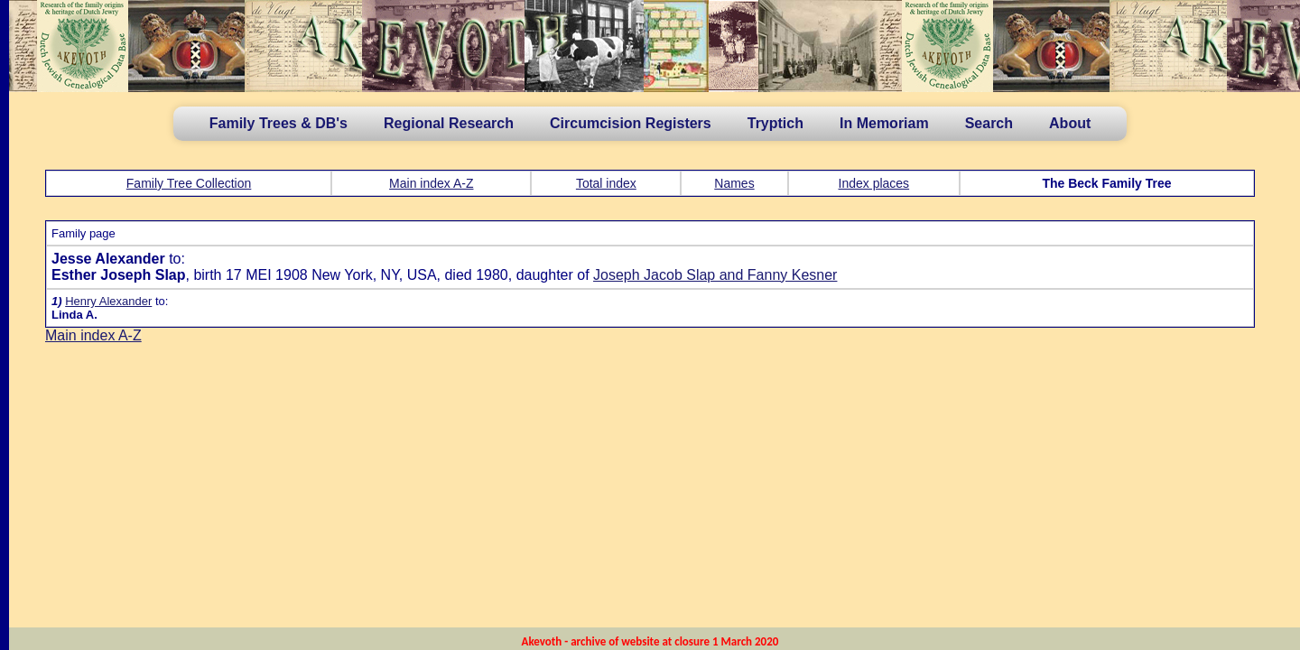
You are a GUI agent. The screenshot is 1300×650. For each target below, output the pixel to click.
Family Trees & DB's (278, 123)
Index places (874, 183)
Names (734, 183)
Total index (606, 183)
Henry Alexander (108, 301)
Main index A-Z (431, 183)
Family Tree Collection (189, 183)
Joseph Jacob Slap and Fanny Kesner (715, 275)
